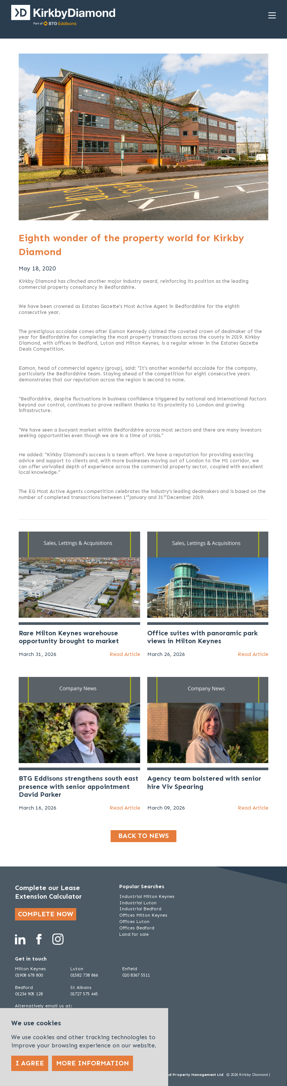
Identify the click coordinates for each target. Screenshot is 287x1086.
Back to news (143, 836)
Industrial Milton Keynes (147, 896)
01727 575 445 (84, 993)
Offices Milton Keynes (143, 915)
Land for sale (134, 934)
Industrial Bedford (140, 908)
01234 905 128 (29, 993)
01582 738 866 (84, 975)
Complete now (45, 914)
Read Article (124, 654)
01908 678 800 (29, 975)
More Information (92, 1063)
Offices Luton (134, 921)
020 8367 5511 (136, 975)
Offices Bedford (136, 928)
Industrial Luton (138, 902)
